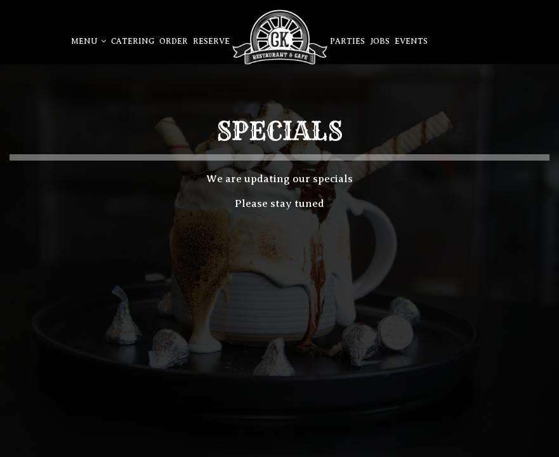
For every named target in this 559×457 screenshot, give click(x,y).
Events (411, 41)
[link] (279, 37)
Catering (132, 41)
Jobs (380, 41)
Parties (347, 41)
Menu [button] (88, 41)
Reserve (211, 41)
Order (173, 41)
